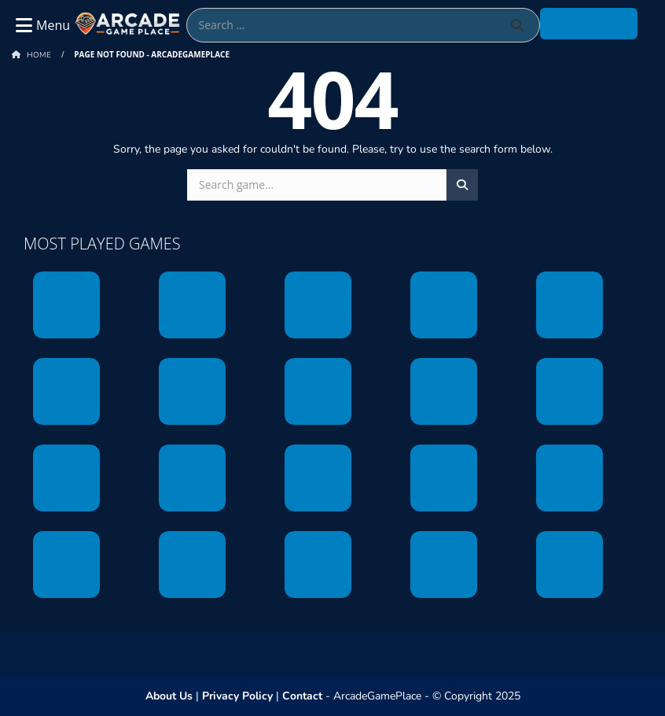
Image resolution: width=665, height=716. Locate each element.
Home (38, 55)
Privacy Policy (237, 695)
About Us (169, 695)
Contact (302, 695)
